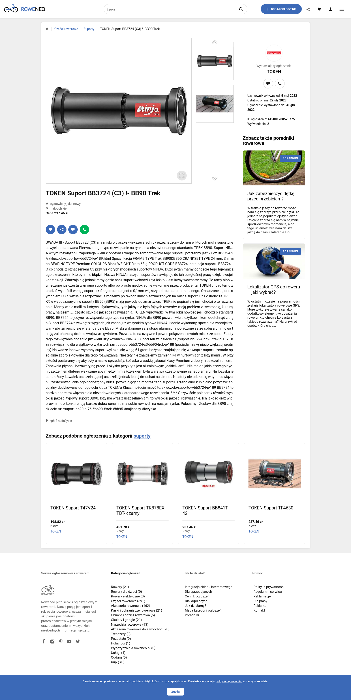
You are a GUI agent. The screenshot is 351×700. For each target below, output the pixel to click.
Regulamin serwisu (267, 592)
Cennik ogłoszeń (197, 596)
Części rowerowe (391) (128, 601)
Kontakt (259, 610)
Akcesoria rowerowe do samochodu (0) (140, 629)
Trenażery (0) (121, 634)
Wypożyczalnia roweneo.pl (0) (133, 648)
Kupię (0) (117, 662)
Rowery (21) (120, 587)
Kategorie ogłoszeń (125, 573)
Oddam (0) (119, 657)
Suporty (88, 29)
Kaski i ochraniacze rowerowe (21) (136, 610)
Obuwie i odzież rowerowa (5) (133, 615)
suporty (142, 436)
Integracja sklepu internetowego (209, 587)
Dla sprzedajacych (198, 592)
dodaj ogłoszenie (280, 9)
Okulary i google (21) (126, 620)
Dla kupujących (196, 601)
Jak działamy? (195, 606)
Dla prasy (260, 601)
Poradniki (192, 615)
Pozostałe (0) (121, 639)
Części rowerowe (66, 29)
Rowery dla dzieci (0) (126, 592)
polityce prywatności (229, 681)
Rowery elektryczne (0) (128, 596)
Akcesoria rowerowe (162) (130, 606)
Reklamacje (262, 596)
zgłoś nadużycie (59, 421)
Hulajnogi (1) (120, 643)
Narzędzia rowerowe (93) (129, 625)
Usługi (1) (118, 653)
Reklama (259, 606)
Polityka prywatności (268, 587)
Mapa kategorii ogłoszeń (203, 610)
